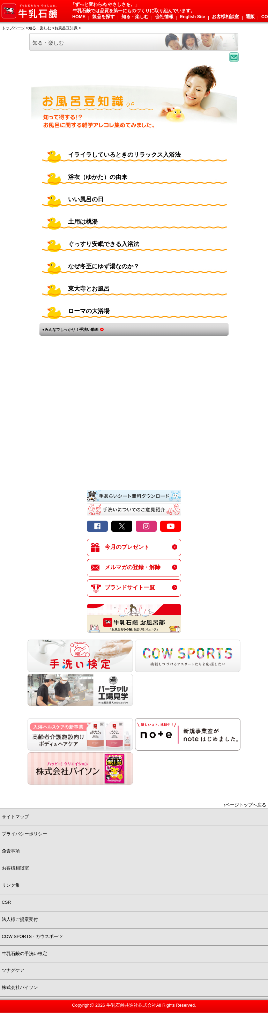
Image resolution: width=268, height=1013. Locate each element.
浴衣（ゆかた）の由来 (97, 177)
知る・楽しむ (39, 28)
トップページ (13, 28)
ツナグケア (13, 970)
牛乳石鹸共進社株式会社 (131, 1005)
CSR (6, 902)
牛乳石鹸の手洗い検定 (24, 953)
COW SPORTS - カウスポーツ (32, 936)
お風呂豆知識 (65, 28)
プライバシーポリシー (24, 834)
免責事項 (11, 851)
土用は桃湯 (83, 221)
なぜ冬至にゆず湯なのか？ (103, 266)
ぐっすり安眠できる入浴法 (103, 244)
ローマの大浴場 (89, 311)
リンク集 (11, 885)
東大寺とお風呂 (89, 288)
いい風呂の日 (86, 199)
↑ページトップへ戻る (244, 805)
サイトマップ (15, 816)
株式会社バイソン (20, 987)
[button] (78, 18)
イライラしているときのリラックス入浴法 (124, 154)
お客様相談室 (15, 868)
